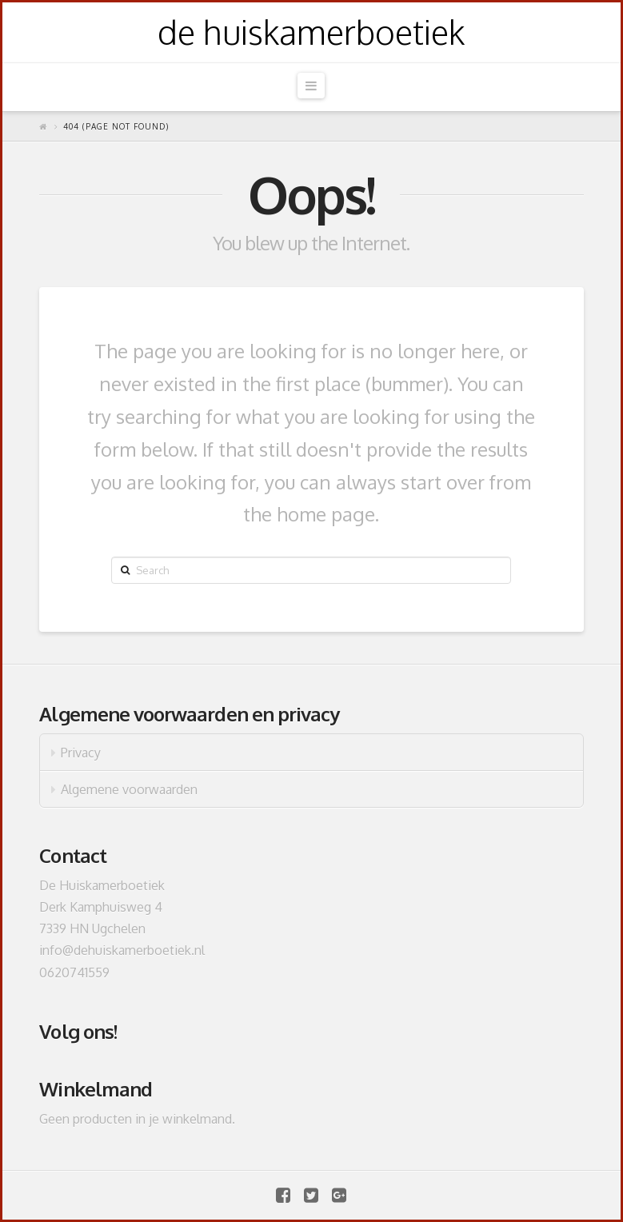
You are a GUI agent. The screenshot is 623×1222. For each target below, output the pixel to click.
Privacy (81, 753)
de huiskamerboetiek (311, 32)
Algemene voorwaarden (129, 789)
